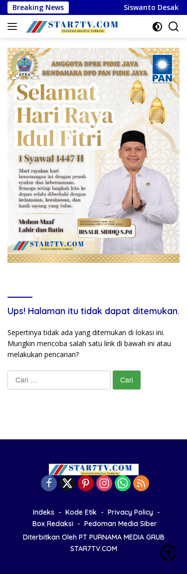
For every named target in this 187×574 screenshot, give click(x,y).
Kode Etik (81, 512)
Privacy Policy (130, 512)
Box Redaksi (52, 523)
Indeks (43, 512)
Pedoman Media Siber (120, 523)
